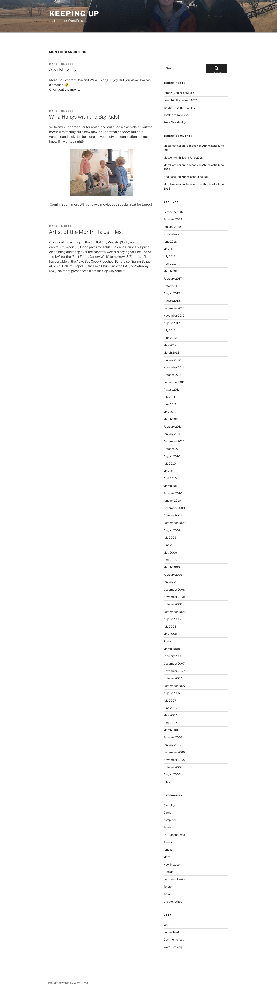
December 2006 (174, 752)
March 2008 (172, 648)
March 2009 (172, 567)
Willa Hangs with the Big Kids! (84, 117)
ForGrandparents (174, 834)
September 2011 (174, 382)
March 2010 (171, 485)
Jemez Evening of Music (179, 92)
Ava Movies (62, 70)
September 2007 (174, 685)
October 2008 (173, 604)
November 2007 (174, 670)
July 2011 (169, 397)
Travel (167, 894)
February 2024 (173, 219)
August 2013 (172, 300)
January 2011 (172, 434)
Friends (168, 842)
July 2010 (170, 463)
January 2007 (172, 745)
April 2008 (170, 641)
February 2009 (173, 574)
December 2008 (174, 589)
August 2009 (172, 530)
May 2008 (170, 633)
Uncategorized (173, 901)
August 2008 (172, 619)
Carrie (167, 812)
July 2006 (170, 782)
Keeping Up (74, 14)
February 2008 (173, 656)
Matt (167, 857)
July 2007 (170, 700)
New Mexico (172, 864)
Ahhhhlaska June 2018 (188, 157)
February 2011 (173, 426)
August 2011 (172, 389)
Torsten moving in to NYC (180, 107)
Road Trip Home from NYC (180, 100)
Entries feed (171, 932)
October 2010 (173, 448)
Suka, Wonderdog (175, 122)
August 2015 (172, 293)
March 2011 (171, 419)
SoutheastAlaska (174, 879)
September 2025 (174, 212)
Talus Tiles (110, 247)
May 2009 (170, 552)
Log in (167, 924)
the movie (72, 89)
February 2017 (173, 278)
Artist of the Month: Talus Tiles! (86, 232)
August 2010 (172, 456)
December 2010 (174, 441)
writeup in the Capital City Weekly (94, 242)
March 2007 (172, 730)
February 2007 (173, 737)
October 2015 (172, 286)
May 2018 (170, 249)
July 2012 (169, 330)
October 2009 (173, 515)
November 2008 (174, 596)
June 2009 (170, 545)
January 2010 (172, 500)
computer (170, 820)
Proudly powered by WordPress (68, 982)
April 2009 (170, 559)
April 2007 (170, 722)
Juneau (168, 849)
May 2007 (170, 715)
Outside (168, 871)
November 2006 (174, 759)
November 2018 (174, 234)
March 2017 (171, 271)
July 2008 (170, 626)
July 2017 (169, 256)
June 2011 (170, 404)
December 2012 (174, 308)
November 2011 (174, 367)
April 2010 (170, 478)
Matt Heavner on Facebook (181, 145)
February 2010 (173, 493)
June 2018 (170, 241)
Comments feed (174, 939)
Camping (169, 805)
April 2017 (170, 263)
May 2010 (170, 471)
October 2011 (172, 374)
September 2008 (175, 611)
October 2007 (173, 678)
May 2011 (170, 411)
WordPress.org (173, 947)
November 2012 (174, 315)
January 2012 (172, 360)
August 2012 (172, 323)
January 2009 (172, 582)
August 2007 (172, 693)
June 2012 (170, 337)
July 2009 (170, 537)
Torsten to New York (176, 115)
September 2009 (175, 522)
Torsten (168, 886)
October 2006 (173, 767)
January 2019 (172, 226)
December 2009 (174, 508)
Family (168, 827)
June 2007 (170, 708)
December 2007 (174, 663)
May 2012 (170, 345)
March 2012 (171, 352)
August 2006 (172, 774)
